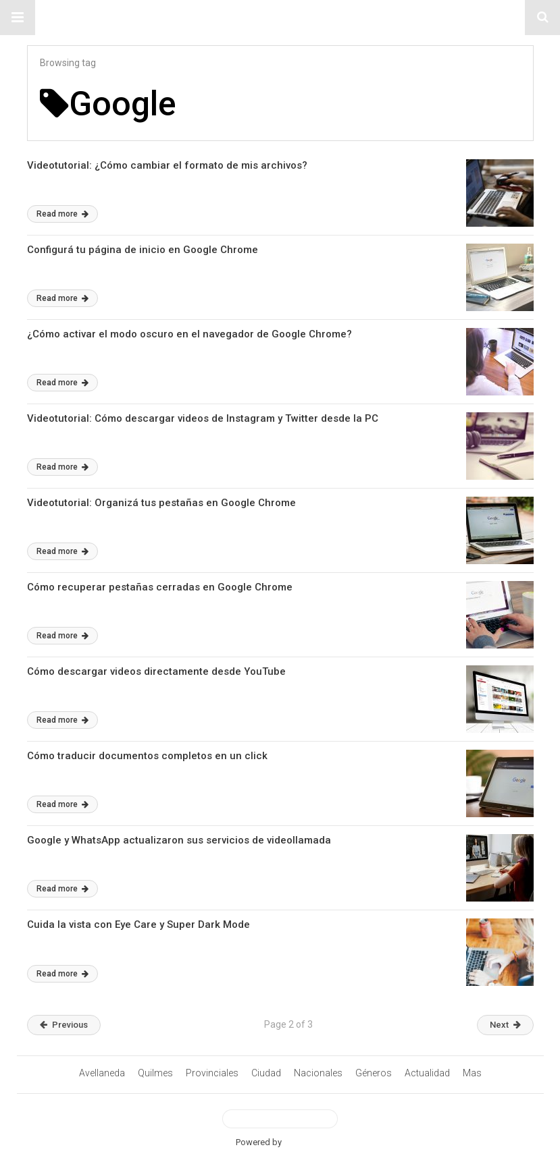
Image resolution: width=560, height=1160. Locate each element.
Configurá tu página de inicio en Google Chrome (142, 250)
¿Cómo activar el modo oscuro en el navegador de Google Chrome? (189, 334)
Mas (472, 1073)
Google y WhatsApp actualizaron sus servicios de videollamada (179, 840)
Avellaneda (102, 1073)
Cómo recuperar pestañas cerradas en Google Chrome (159, 587)
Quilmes (155, 1073)
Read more (62, 214)
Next (505, 1025)
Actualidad (427, 1073)
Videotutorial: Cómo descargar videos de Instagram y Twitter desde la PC (202, 418)
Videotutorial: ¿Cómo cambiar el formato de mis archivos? (167, 165)
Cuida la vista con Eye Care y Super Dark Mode (138, 924)
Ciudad (266, 1073)
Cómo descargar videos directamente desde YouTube (156, 671)
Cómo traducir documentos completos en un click (147, 756)
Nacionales (318, 1073)
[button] (17, 17)
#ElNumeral (280, 17)
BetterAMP (304, 1142)
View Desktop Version (280, 1119)
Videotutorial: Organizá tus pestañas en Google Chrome (161, 503)
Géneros (373, 1073)
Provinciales (212, 1073)
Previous (64, 1025)
